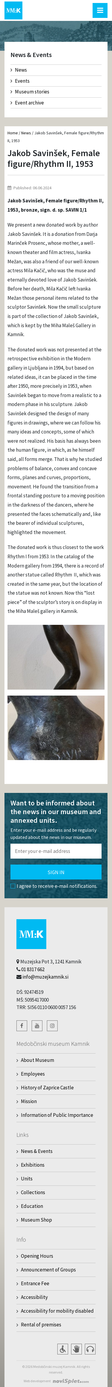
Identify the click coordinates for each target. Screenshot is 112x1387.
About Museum (37, 1060)
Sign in (56, 872)
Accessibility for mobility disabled (57, 1311)
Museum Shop (36, 1220)
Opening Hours (37, 1256)
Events (20, 81)
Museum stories (29, 91)
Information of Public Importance (57, 1115)
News (18, 70)
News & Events (37, 1151)
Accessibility (34, 1297)
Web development (37, 1381)
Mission (29, 1101)
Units (27, 1178)
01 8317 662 (33, 969)
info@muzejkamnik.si (45, 977)
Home (12, 133)
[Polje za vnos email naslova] (56, 851)
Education (32, 1206)
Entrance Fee (35, 1283)
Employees (33, 1074)
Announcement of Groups (48, 1269)
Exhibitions (33, 1165)
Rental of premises (41, 1324)
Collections (33, 1192)
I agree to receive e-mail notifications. (53, 886)
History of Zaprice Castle (47, 1087)
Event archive (27, 102)
